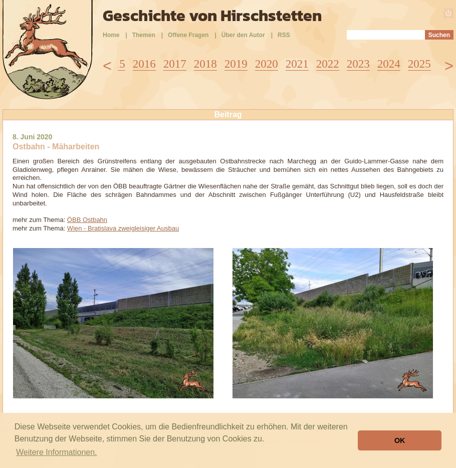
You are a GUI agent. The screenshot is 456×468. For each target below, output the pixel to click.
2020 (266, 64)
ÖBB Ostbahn (87, 219)
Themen (143, 35)
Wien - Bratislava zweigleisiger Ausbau (123, 228)
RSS (284, 35)
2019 (236, 64)
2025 (419, 64)
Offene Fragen (188, 35)
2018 (205, 64)
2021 (297, 64)
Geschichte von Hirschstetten (212, 16)
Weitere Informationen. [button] (56, 452)
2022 (327, 64)
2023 (358, 64)
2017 (174, 64)
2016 (144, 64)
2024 (388, 64)
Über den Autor (243, 35)
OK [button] (399, 440)
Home (111, 35)
